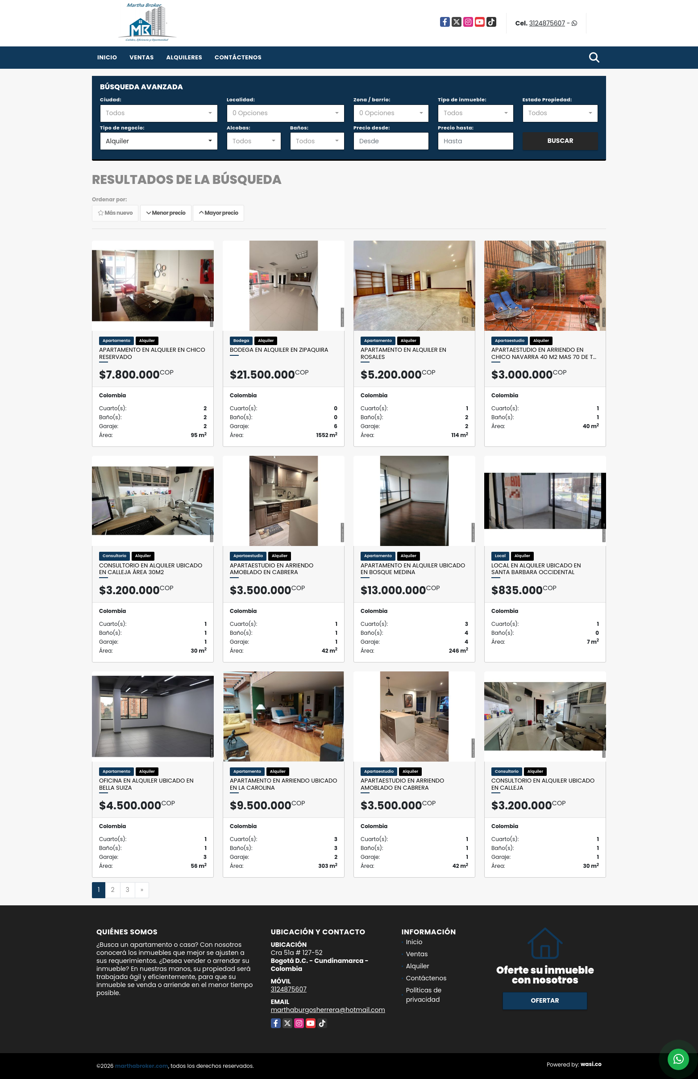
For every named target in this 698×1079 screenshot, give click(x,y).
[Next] (142, 890)
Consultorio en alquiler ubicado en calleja (542, 784)
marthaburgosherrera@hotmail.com (328, 1009)
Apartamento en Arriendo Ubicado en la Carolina (283, 784)
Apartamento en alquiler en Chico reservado (152, 353)
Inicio (107, 57)
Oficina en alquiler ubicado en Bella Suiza (146, 784)
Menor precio (166, 213)
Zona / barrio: (372, 99)
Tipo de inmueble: (462, 99)
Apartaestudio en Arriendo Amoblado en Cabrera (271, 569)
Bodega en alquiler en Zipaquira (279, 350)
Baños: (299, 127)
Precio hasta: (456, 127)
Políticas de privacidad (424, 995)
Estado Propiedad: (547, 99)
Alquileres (184, 57)
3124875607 (547, 23)
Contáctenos (238, 57)
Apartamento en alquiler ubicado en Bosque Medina (413, 569)
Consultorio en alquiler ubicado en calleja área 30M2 (150, 569)
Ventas (141, 57)
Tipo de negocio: (122, 127)
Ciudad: (110, 99)
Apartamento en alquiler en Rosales (403, 353)
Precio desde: (371, 127)
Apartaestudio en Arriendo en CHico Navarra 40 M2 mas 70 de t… (543, 353)
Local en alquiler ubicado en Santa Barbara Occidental (536, 569)
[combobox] (159, 113)
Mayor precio (218, 213)
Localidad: (241, 99)
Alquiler (417, 966)
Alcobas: (238, 127)
